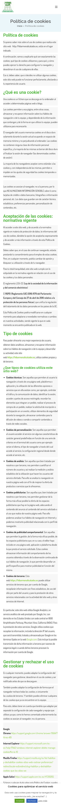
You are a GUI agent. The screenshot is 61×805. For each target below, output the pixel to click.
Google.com (32, 639)
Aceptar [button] (19, 801)
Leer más (42, 800)
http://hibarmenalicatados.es (25, 46)
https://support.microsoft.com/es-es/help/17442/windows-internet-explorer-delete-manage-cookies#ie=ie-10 (29, 747)
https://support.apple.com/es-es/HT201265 (34, 776)
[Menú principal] (56, 7)
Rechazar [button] (32, 801)
